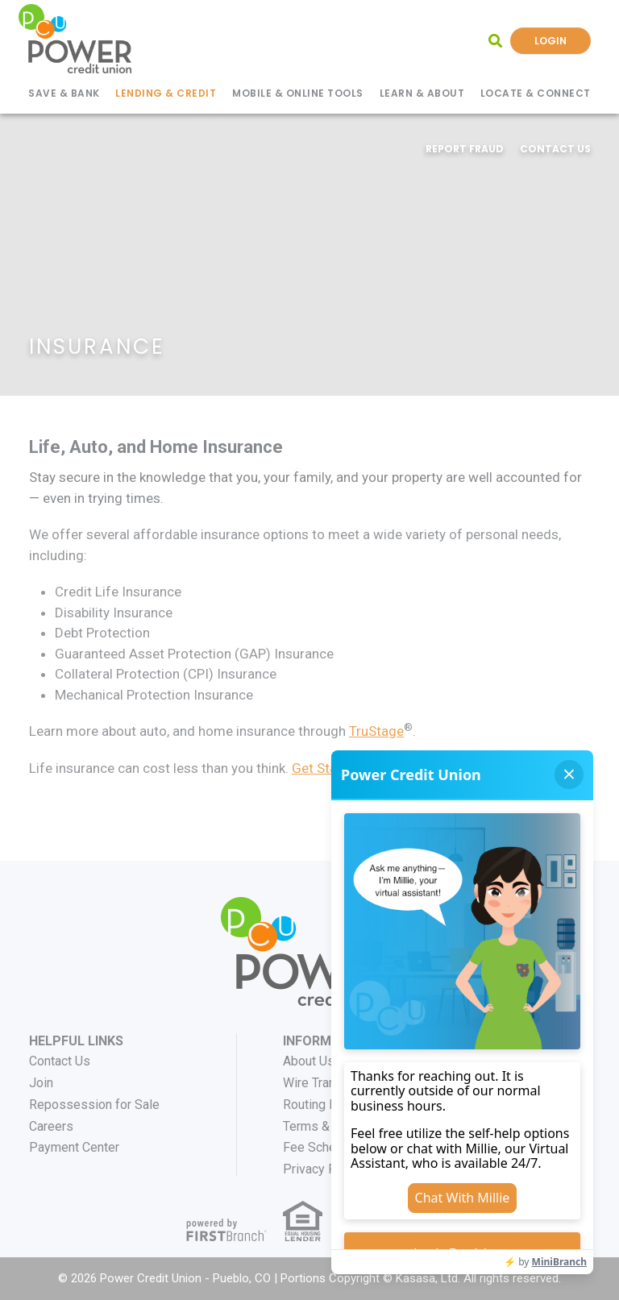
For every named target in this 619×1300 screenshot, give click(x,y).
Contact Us (555, 149)
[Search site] (495, 41)
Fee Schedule (321, 1147)
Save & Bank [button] (64, 93)
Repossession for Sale (94, 1104)
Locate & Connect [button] (535, 93)
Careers (51, 1126)
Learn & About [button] (422, 93)
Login (550, 41)
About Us (308, 1061)
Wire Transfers (324, 1082)
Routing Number (328, 1104)
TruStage (376, 731)
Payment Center (74, 1147)
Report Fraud (465, 149)
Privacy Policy (323, 1169)
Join (41, 1082)
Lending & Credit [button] (165, 93)
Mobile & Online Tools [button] (298, 93)
